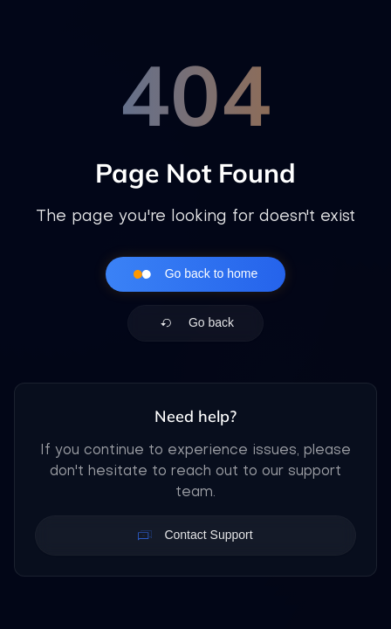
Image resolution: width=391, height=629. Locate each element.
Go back (195, 323)
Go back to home (196, 274)
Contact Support (195, 535)
